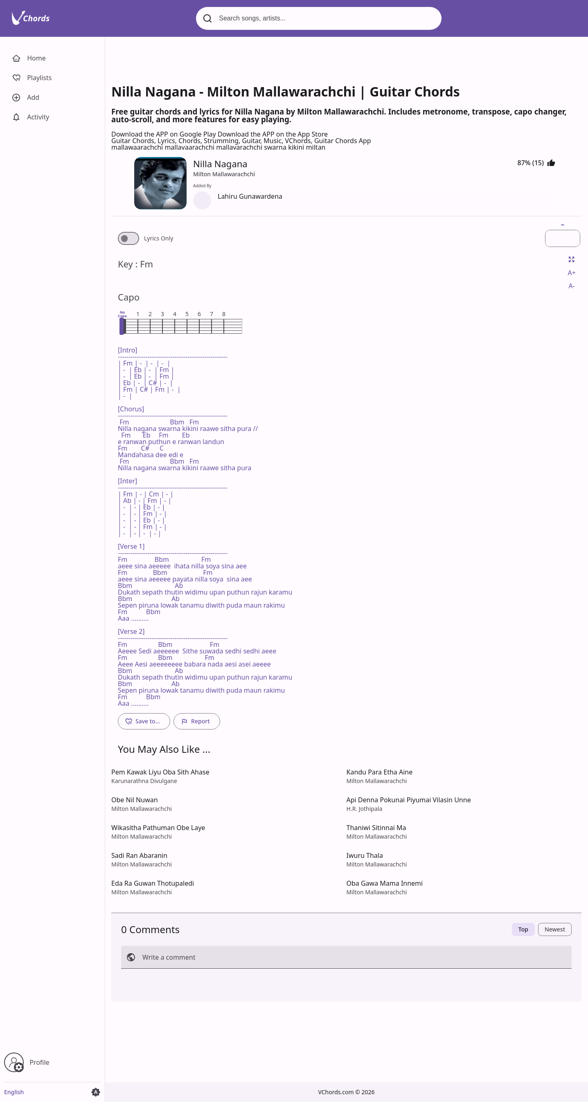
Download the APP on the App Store (273, 134)
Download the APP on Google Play (164, 134)
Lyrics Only (158, 238)
